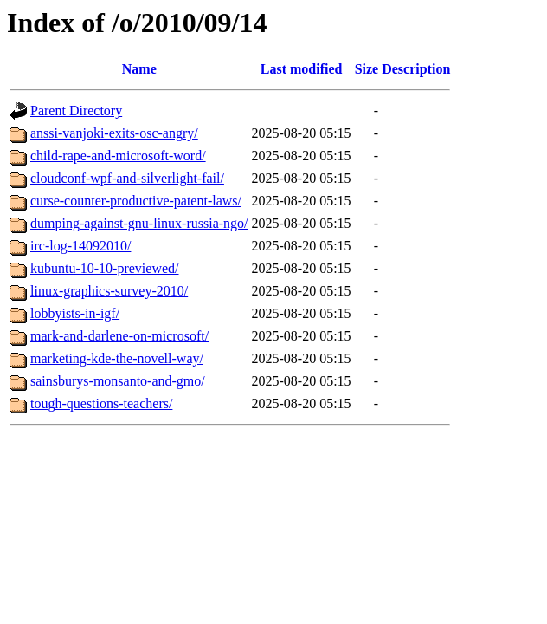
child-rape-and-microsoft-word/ (118, 155)
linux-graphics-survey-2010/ (109, 290)
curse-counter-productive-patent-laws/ (135, 200)
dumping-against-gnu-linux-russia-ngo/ (139, 223)
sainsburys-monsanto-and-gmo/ (117, 381)
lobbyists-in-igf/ (74, 313)
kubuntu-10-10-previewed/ (104, 268)
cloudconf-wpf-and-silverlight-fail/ (127, 178)
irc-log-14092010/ (80, 245)
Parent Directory (76, 110)
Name (139, 69)
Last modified (302, 69)
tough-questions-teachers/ (101, 403)
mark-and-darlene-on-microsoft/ (119, 335)
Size (367, 69)
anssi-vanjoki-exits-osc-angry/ (114, 133)
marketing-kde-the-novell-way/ (116, 358)
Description (416, 69)
